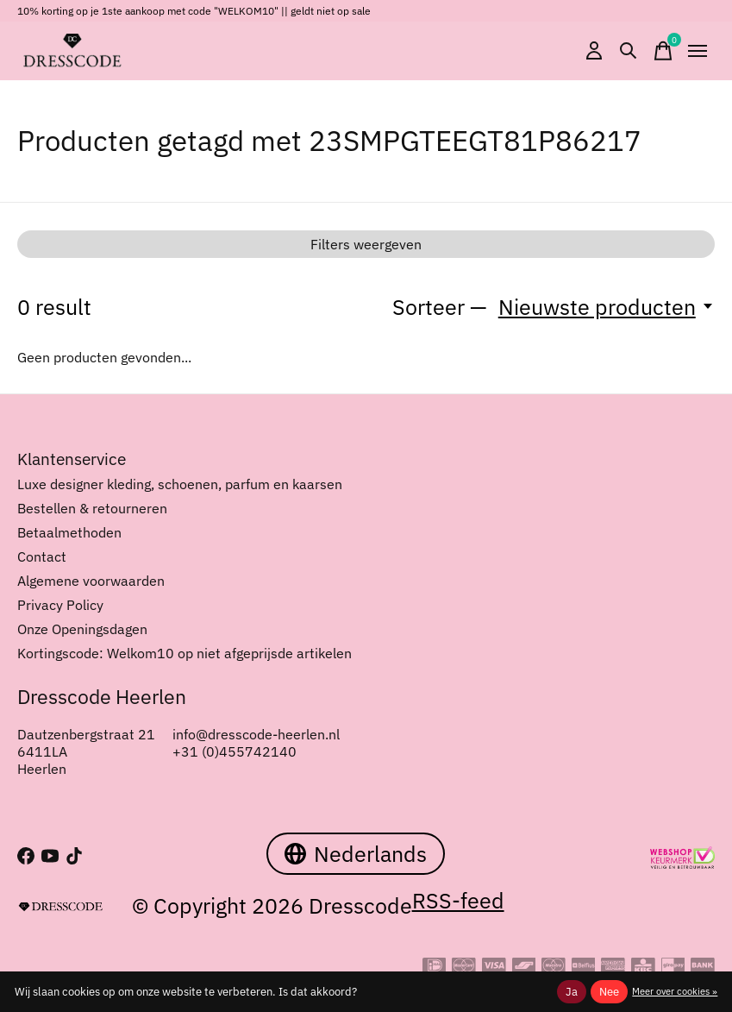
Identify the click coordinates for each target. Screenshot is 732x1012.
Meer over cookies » (674, 991)
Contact (41, 556)
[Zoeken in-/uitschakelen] (628, 51)
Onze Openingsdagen (82, 629)
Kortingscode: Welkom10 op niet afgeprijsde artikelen (184, 653)
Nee (609, 991)
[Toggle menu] (697, 51)
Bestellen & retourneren (92, 508)
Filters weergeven (366, 244)
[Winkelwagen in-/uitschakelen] (663, 51)
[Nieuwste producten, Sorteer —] (606, 306)
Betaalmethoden (69, 532)
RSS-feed (458, 900)
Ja (572, 991)
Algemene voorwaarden (91, 580)
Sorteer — (439, 306)
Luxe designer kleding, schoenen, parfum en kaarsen (179, 484)
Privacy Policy (60, 604)
